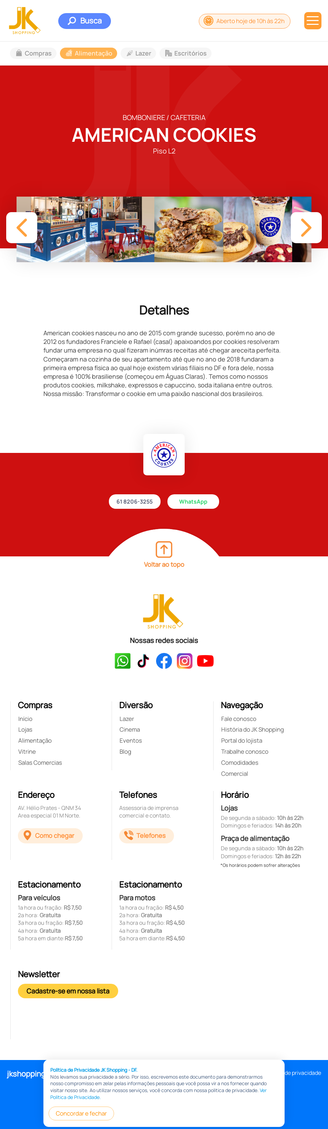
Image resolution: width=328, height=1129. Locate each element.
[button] (21, 227)
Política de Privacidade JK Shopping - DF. (93, 1113)
